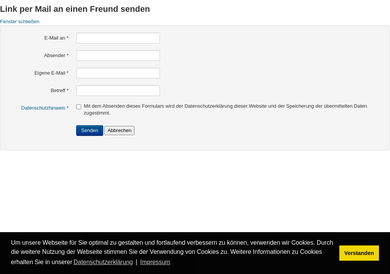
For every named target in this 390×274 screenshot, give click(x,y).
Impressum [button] (155, 262)
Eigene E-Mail (51, 73)
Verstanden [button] (359, 253)
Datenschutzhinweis (43, 108)
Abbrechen (119, 130)
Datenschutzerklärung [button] (103, 262)
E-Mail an (56, 38)
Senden (89, 130)
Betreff (60, 90)
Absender (56, 55)
